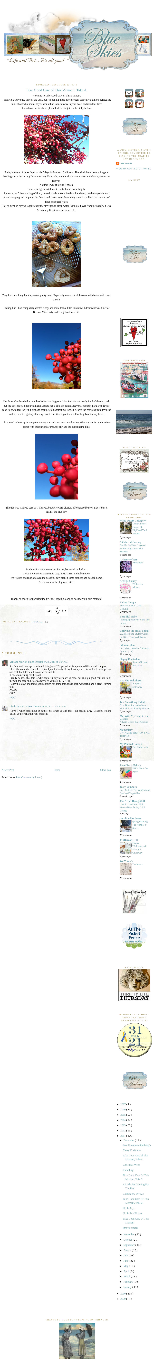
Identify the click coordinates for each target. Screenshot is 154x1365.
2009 (123, 1298)
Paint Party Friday (130, 765)
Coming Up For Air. (133, 1193)
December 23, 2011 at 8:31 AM (49, 706)
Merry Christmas (132, 1150)
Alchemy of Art (128, 559)
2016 (123, 1109)
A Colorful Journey (130, 542)
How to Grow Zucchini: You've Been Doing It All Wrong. (132, 807)
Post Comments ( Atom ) (29, 777)
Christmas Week (131, 1164)
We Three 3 (126, 861)
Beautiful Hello (128, 616)
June (126, 1260)
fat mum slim (127, 645)
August (128, 1250)
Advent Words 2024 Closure (134, 721)
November (129, 1234)
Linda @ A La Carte (21, 706)
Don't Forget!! (130, 1227)
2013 (123, 1125)
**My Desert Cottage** (133, 520)
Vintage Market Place (22, 661)
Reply (13, 697)
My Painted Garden (131, 744)
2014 (123, 1120)
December (129, 1140)
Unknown (126, 163)
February (129, 1281)
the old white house (130, 818)
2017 (123, 1104)
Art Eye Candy (128, 581)
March (127, 1276)
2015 (123, 1114)
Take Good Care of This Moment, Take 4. (56, 90)
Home (57, 770)
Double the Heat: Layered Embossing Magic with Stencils (132, 548)
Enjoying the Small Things (135, 630)
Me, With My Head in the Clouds (134, 717)
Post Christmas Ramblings (137, 1145)
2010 (123, 1293)
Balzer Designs (128, 602)
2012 (123, 1130)
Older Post (105, 770)
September (129, 1245)
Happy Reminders (130, 659)
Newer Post (8, 770)
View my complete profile (133, 169)
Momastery (126, 729)
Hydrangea (137, 562)
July (126, 1255)
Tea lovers (137, 864)
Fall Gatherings (140, 747)
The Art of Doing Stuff (132, 801)
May (126, 1266)
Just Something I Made (133, 702)
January (128, 1287)
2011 (123, 1135)
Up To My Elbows (132, 1213)
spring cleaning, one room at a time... (140, 824)
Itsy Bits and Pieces (130, 680)
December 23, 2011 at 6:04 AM (51, 661)
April (127, 1271)
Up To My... (129, 1208)
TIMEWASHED (129, 840)
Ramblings (128, 1170)
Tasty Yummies (128, 786)
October (128, 1239)
